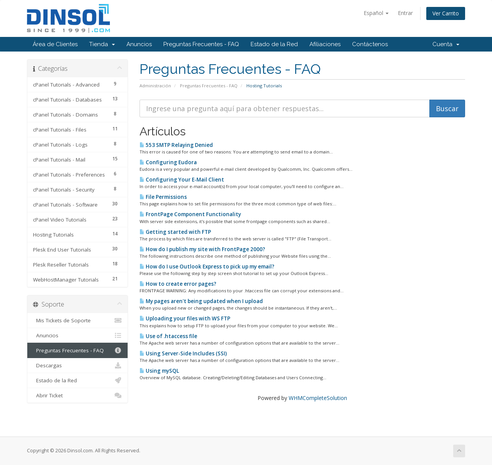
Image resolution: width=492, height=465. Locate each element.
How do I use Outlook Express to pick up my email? (207, 266)
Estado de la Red (274, 44)
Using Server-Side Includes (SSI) (183, 353)
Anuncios (139, 44)
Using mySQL (159, 370)
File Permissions (163, 196)
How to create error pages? (178, 283)
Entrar (405, 13)
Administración (155, 85)
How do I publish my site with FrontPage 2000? (202, 249)
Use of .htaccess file (168, 336)
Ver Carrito (445, 13)
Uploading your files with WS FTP (185, 318)
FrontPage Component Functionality (190, 214)
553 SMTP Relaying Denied (176, 145)
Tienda (102, 44)
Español (376, 13)
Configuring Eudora (168, 162)
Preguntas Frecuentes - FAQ (201, 44)
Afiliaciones (325, 44)
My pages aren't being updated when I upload (201, 301)
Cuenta (445, 44)
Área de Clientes (55, 44)
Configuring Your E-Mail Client (182, 179)
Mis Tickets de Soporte (77, 320)
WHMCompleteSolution (318, 398)
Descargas (77, 365)
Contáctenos (370, 44)
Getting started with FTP (175, 231)
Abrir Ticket (77, 395)
